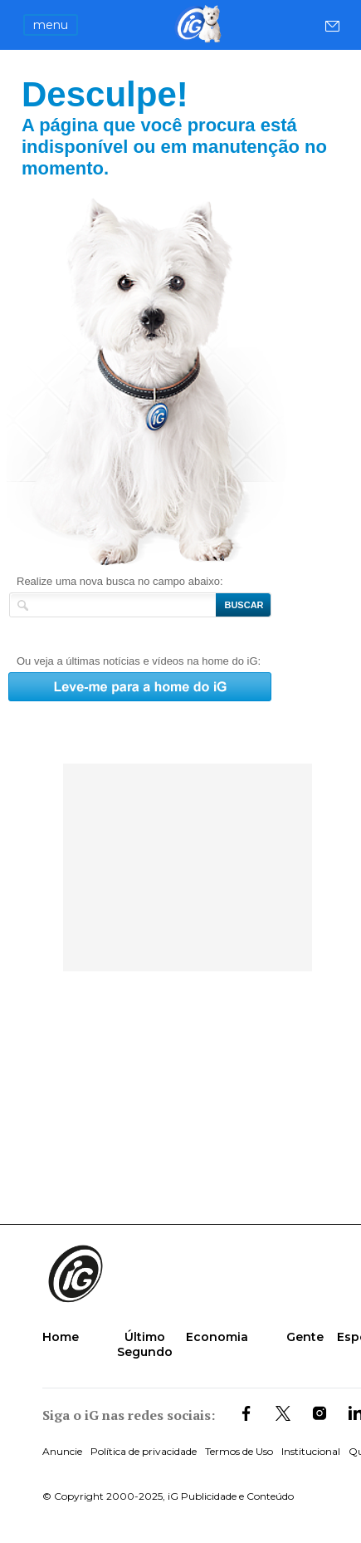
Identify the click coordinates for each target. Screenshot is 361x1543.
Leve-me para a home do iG (181, 381)
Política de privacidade (143, 1451)
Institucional (310, 1451)
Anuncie (62, 1451)
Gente (305, 1336)
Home (60, 1336)
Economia (217, 1336)
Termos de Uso (239, 1451)
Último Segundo (145, 1344)
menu (50, 24)
